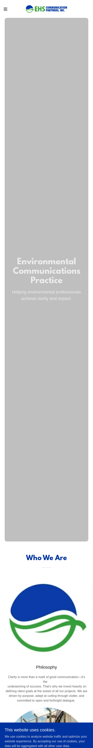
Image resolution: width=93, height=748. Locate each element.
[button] (8, 9)
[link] (46, 9)
